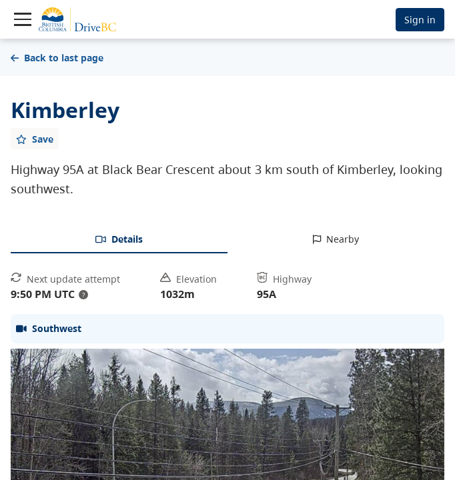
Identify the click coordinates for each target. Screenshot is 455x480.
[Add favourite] (35, 138)
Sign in (420, 19)
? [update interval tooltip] (83, 294)
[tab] (119, 240)
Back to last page (57, 57)
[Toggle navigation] (23, 19)
